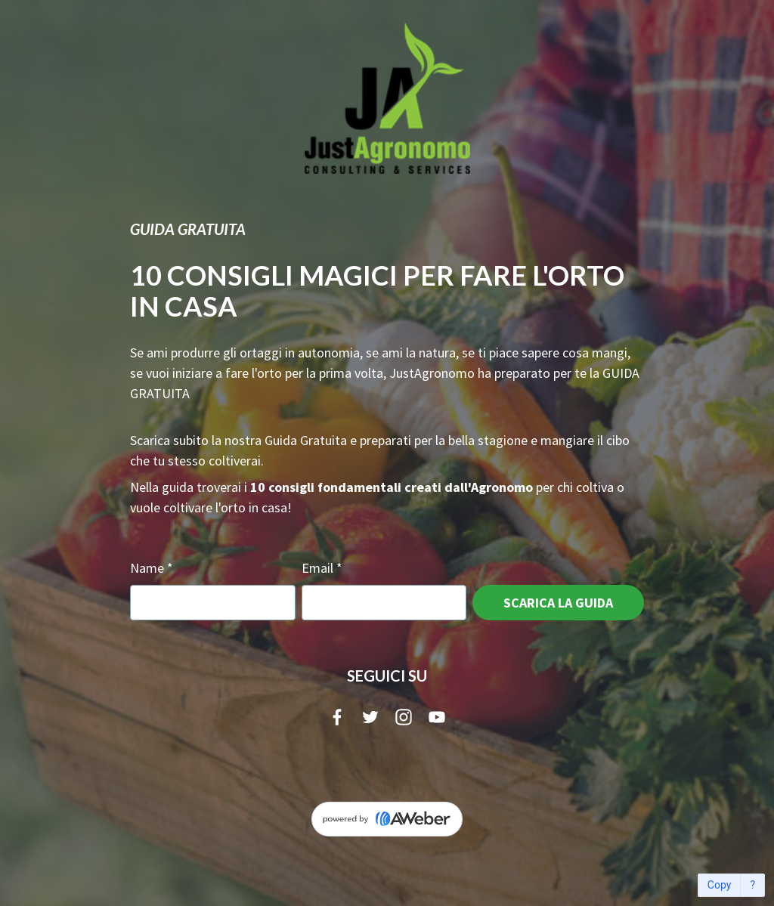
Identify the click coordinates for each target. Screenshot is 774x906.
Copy (719, 885)
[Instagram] (404, 717)
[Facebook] (337, 717)
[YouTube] (437, 717)
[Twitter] (370, 717)
